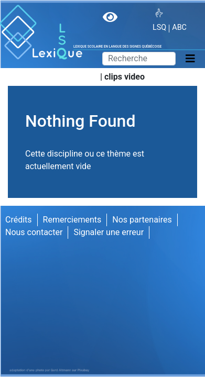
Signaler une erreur (108, 232)
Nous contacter (33, 232)
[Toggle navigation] (190, 58)
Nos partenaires (141, 220)
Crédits (18, 220)
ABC (179, 27)
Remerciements (72, 220)
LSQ (159, 27)
